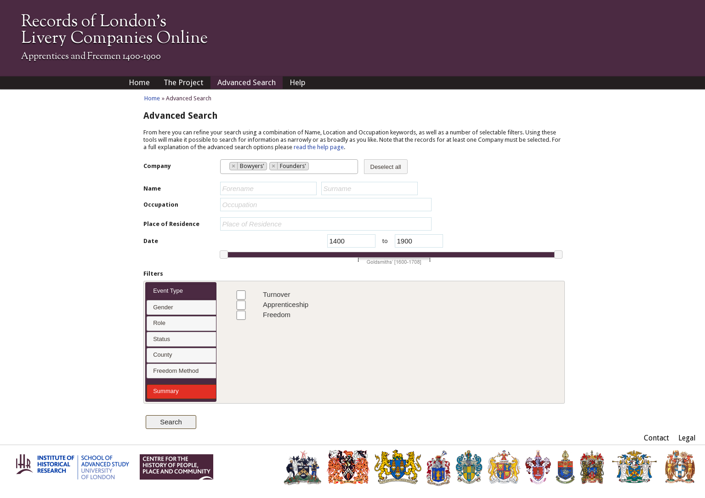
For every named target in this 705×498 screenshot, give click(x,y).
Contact (656, 438)
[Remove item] (234, 165)
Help (298, 82)
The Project (184, 82)
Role (159, 322)
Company (157, 165)
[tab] (181, 291)
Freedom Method (176, 370)
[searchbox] (225, 166)
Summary (166, 391)
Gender (163, 307)
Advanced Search (246, 82)
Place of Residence (171, 223)
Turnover (261, 295)
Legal (687, 438)
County (162, 354)
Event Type (168, 290)
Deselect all (385, 166)
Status (161, 339)
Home (139, 82)
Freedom (261, 315)
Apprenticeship (270, 305)
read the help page (319, 147)
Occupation (160, 204)
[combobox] (289, 166)
